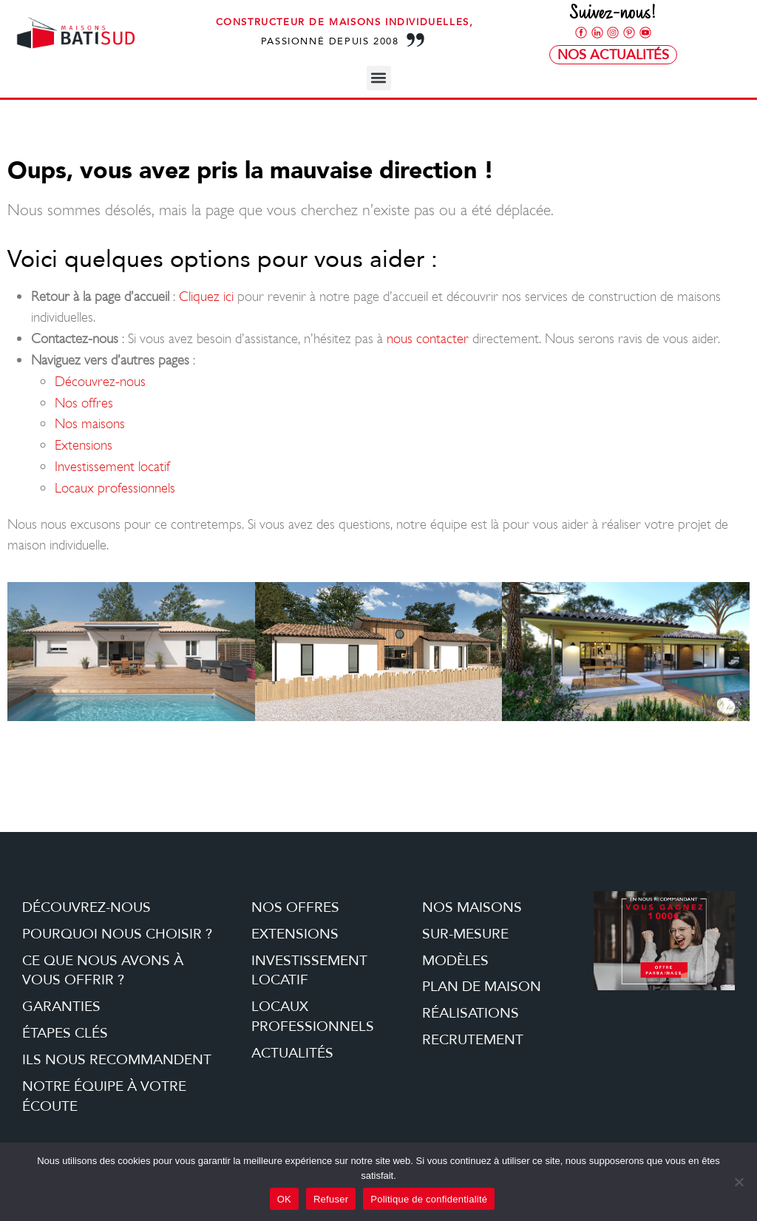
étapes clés (65, 1033)
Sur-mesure (465, 934)
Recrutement (472, 1039)
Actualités (292, 1053)
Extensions (83, 445)
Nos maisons (90, 423)
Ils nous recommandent (116, 1059)
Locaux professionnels (115, 487)
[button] (379, 78)
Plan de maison (481, 986)
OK (284, 1199)
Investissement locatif (112, 466)
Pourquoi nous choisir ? (117, 934)
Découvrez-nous (100, 381)
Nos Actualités (613, 55)
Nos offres (84, 402)
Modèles (455, 960)
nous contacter (428, 338)
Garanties (61, 1006)
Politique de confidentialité (428, 1199)
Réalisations (470, 1013)
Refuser (330, 1199)
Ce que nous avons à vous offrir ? (102, 970)
